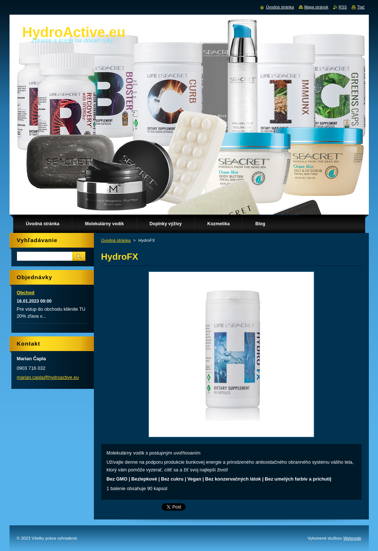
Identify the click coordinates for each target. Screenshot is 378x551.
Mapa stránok (316, 7)
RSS (343, 7)
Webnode (352, 538)
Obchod (25, 292)
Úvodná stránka (116, 240)
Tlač (361, 7)
